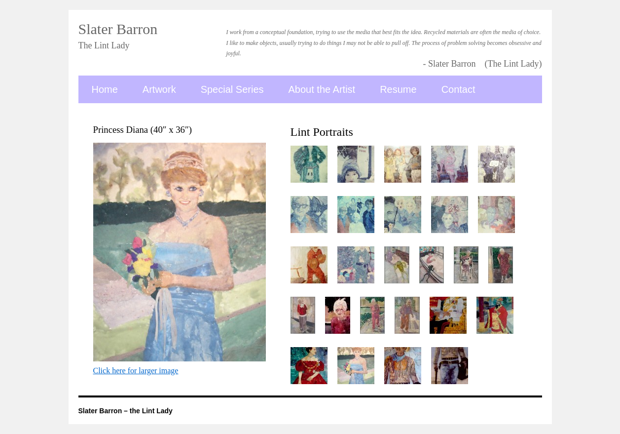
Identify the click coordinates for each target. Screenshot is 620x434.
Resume (398, 89)
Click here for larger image (136, 370)
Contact (458, 89)
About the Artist (322, 89)
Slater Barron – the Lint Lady (125, 411)
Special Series (232, 89)
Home (105, 89)
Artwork (159, 89)
